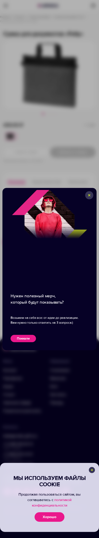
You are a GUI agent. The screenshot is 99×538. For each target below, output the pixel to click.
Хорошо (49, 517)
